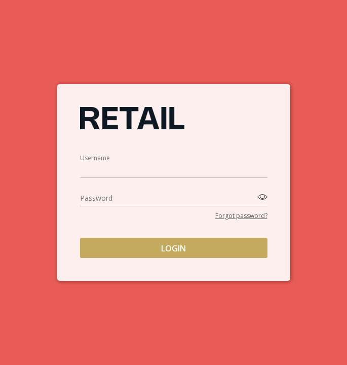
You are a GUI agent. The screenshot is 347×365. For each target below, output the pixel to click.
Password (96, 198)
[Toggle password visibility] (260, 197)
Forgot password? (241, 215)
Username (95, 158)
